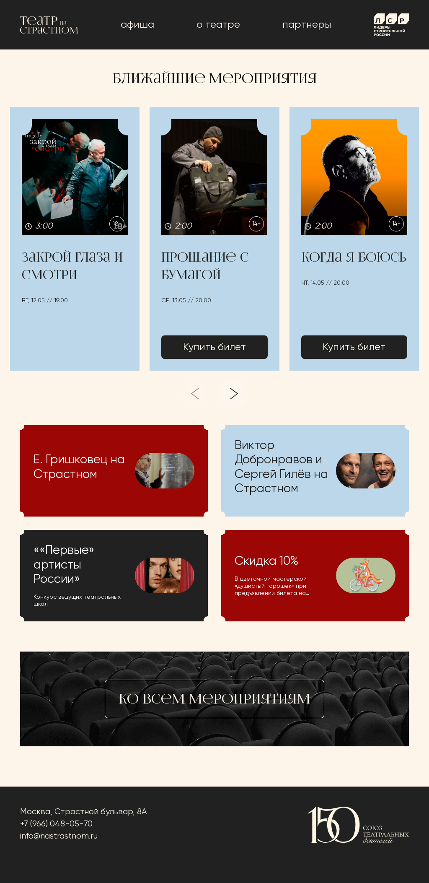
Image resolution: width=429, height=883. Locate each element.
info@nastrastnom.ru (59, 836)
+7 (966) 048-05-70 (56, 824)
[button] (75, 238)
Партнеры (306, 25)
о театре (218, 25)
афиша (137, 25)
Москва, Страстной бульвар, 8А (83, 812)
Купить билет (214, 347)
